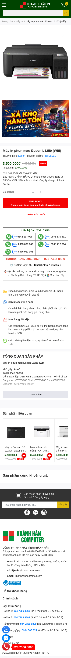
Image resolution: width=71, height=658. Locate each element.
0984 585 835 (29, 630)
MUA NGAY (35, 203)
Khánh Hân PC (11, 643)
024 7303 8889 (22, 617)
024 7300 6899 (28, 623)
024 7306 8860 (32, 570)
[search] (66, 13)
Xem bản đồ (56, 275)
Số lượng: (8, 191)
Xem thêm (36, 394)
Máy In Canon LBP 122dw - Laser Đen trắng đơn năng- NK (15, 450)
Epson (22, 155)
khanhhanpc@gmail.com (28, 575)
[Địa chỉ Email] (35, 505)
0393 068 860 (22, 244)
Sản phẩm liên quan (17, 413)
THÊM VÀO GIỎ (35, 214)
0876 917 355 (22, 251)
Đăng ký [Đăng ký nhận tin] (63, 504)
